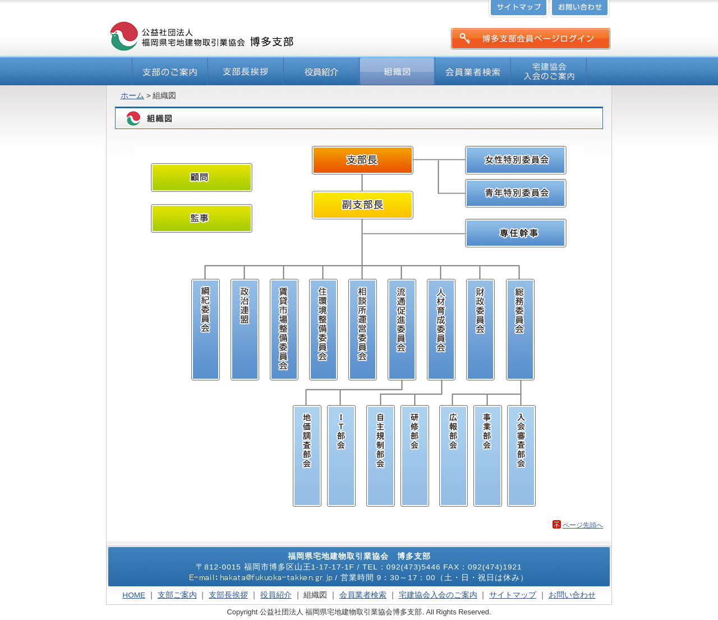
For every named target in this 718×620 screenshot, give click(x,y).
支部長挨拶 (228, 595)
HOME (133, 595)
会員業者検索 (362, 595)
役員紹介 (276, 595)
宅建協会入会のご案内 (438, 595)
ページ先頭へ (583, 525)
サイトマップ (512, 595)
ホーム (132, 95)
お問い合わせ (572, 595)
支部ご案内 (177, 595)
